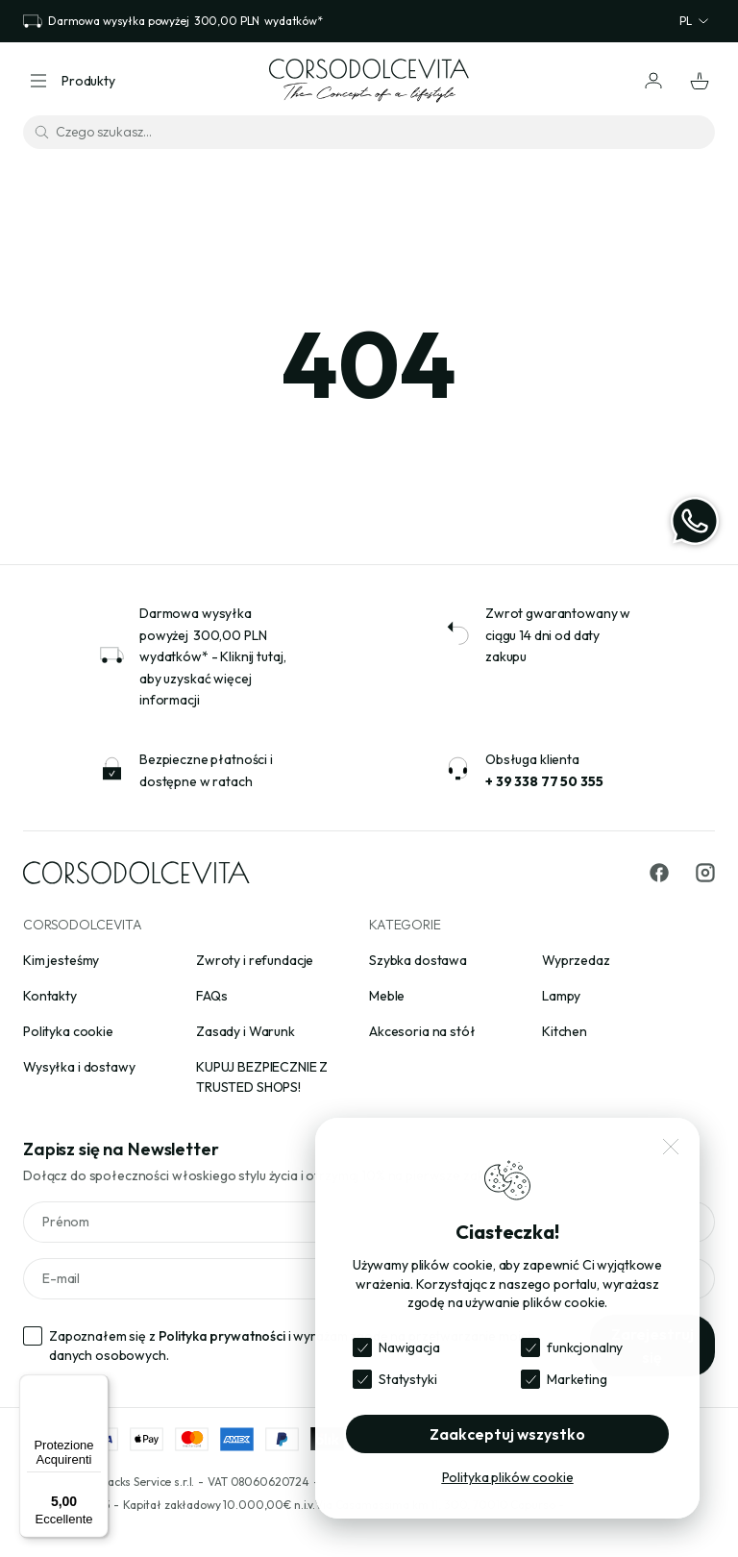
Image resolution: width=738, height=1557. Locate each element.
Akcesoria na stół (422, 1031)
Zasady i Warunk (245, 1031)
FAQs (211, 995)
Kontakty (50, 995)
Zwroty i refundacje (254, 960)
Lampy (561, 995)
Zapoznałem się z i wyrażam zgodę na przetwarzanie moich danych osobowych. (291, 1345)
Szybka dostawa (418, 960)
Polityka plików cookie (508, 1477)
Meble (387, 995)
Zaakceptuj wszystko (507, 1434)
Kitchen (564, 1031)
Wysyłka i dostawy (79, 1066)
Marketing (577, 1379)
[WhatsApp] (695, 521)
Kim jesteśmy (61, 960)
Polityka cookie (68, 1031)
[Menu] (97, 1385)
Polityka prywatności (222, 1336)
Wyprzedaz (576, 960)
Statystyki (408, 1379)
